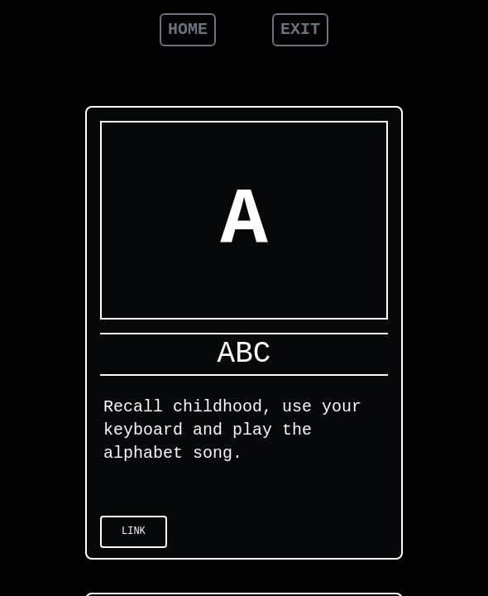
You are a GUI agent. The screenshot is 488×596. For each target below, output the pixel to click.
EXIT (300, 29)
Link (134, 531)
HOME (188, 29)
